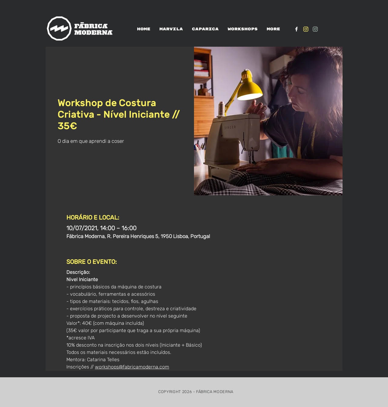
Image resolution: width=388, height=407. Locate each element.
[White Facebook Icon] (296, 29)
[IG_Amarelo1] (306, 29)
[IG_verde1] (315, 29)
